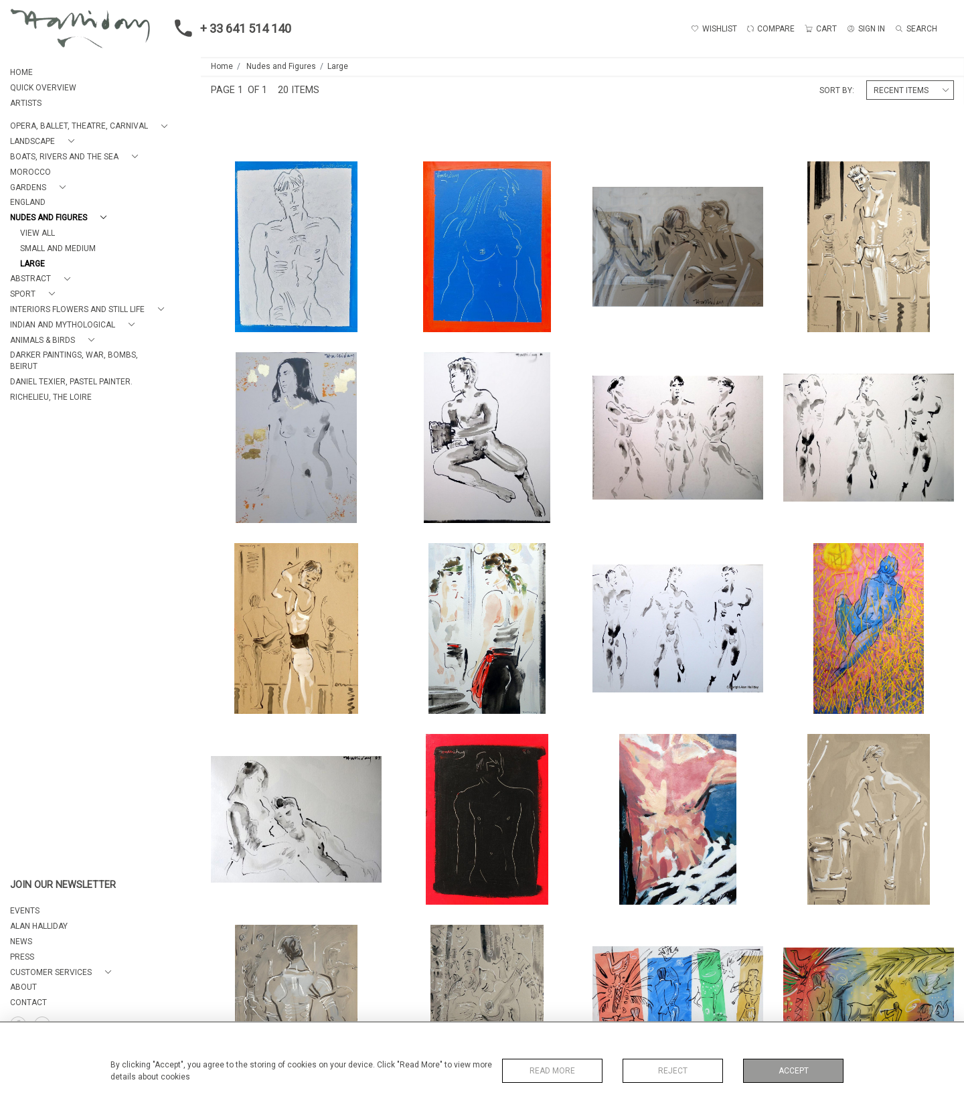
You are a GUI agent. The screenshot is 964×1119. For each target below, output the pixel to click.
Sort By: (836, 90)
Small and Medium (58, 248)
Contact (28, 1002)
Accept (794, 1070)
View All (37, 233)
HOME (21, 72)
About (23, 987)
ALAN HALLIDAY (39, 926)
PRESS (22, 957)
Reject (673, 1070)
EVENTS (24, 910)
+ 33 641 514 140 (229, 28)
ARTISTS (26, 103)
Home (222, 66)
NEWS (21, 941)
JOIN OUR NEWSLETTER (63, 885)
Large (32, 264)
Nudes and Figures (281, 66)
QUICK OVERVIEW (43, 87)
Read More (552, 1070)
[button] (91, 126)
